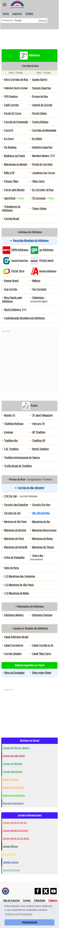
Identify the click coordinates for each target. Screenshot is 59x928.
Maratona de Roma (42, 538)
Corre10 (8, 130)
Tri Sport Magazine (42, 415)
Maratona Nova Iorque (44, 530)
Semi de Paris (11, 568)
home (6, 13)
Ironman (8, 432)
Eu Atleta (37, 138)
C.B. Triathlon (11, 449)
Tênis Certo (38, 181)
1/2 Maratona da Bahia (16, 593)
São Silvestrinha (41, 513)
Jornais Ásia (9, 854)
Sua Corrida (10, 289)
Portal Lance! (46, 260)
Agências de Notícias (14, 795)
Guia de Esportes (11, 900)
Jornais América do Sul (15, 822)
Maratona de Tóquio (43, 547)
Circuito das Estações (16, 504)
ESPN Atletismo (19, 250)
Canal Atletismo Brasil (16, 637)
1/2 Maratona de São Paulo (19, 585)
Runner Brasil (11, 280)
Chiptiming (38, 297)
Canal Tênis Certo (41, 653)
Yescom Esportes (41, 88)
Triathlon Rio (11, 440)
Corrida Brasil (11, 218)
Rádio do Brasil (10, 779)
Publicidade (39, 900)
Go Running (10, 147)
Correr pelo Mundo (14, 190)
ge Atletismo (46, 250)
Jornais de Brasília (12, 763)
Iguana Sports (39, 79)
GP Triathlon (38, 432)
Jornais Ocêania (11, 870)
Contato (27, 900)
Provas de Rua (40, 96)
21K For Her (10, 496)
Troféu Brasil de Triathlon (18, 466)
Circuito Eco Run (41, 504)
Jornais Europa (10, 862)
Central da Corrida (42, 105)
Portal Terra (17, 271)
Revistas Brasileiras (13, 803)
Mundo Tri (9, 415)
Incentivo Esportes (42, 147)
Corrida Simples (12, 653)
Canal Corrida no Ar (42, 645)
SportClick (9, 198)
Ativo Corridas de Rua (16, 79)
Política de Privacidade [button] (18, 914)
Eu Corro (9, 138)
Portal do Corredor (42, 164)
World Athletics (12, 309)
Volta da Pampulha (14, 557)
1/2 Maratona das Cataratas (19, 576)
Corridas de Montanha (44, 130)
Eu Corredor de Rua (42, 190)
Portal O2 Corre (12, 113)
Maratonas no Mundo (15, 164)
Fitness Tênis (11, 181)
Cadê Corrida (11, 105)
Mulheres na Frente (14, 156)
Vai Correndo (39, 289)
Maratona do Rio (41, 521)
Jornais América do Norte (16, 838)
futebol (29, 13)
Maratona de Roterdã (15, 547)
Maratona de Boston (15, 530)
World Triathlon (40, 449)
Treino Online (39, 208)
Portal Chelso (39, 113)
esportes (17, 13)
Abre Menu (4, 4)
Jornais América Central (15, 830)
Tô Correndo (39, 198)
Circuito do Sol (12, 513)
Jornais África (10, 846)
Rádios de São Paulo (13, 787)
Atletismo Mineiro (14, 615)
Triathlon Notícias (13, 423)
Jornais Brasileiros (12, 771)
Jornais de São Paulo (14, 755)
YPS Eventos (11, 96)
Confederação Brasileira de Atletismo (24, 318)
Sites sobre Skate (41, 672)
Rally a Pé (9, 172)
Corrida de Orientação (16, 122)
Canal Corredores (13, 645)
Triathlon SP (38, 440)
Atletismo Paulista (42, 615)
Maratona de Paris (14, 538)
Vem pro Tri (38, 423)
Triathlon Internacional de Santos (22, 457)
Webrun (36, 280)
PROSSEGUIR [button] (29, 922)
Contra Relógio (40, 122)
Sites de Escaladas (14, 672)
